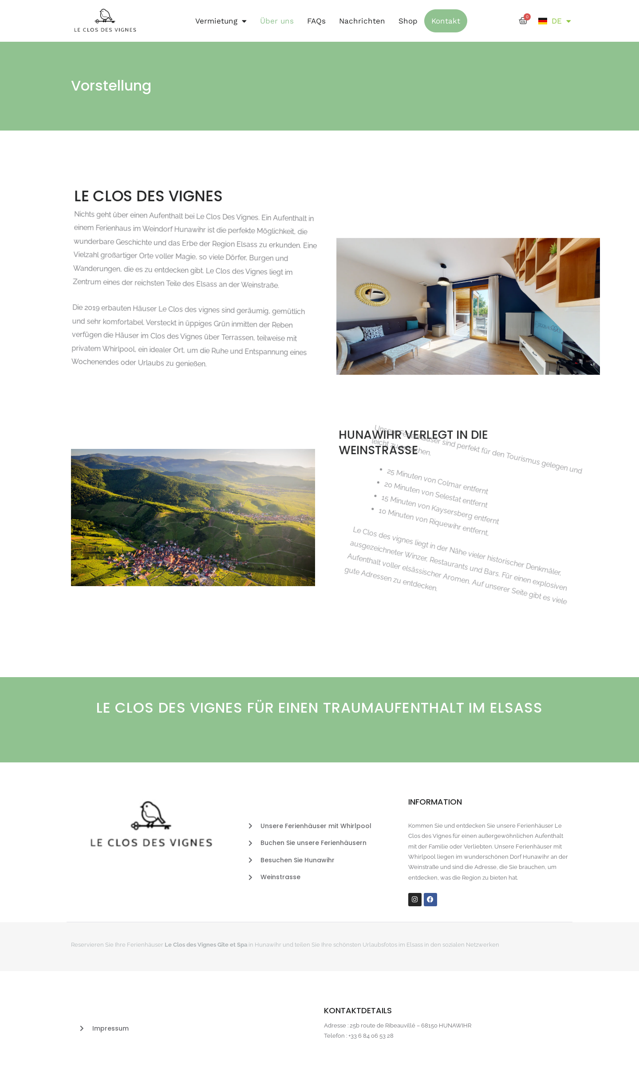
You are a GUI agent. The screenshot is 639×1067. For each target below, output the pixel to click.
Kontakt (445, 20)
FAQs (316, 20)
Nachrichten (362, 20)
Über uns (277, 20)
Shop (408, 20)
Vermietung (221, 21)
